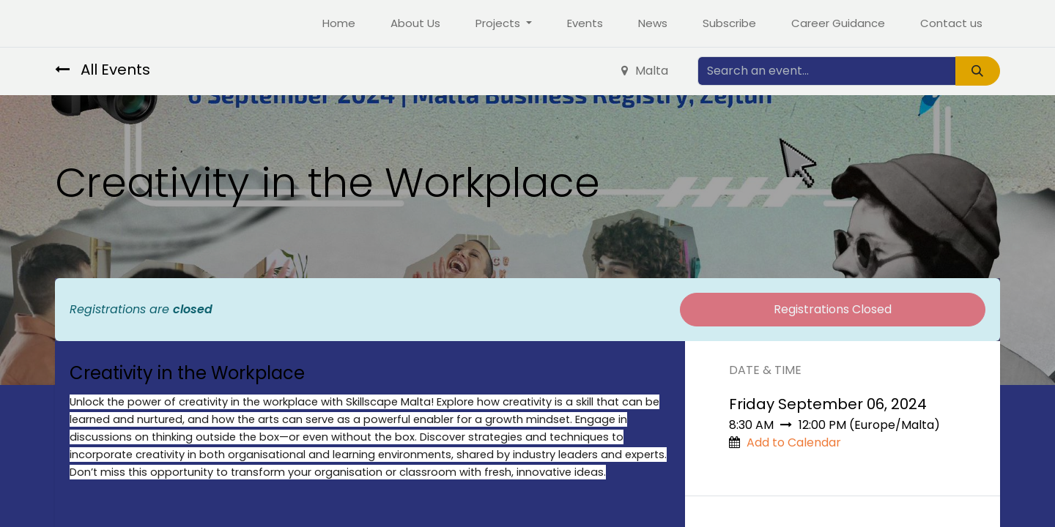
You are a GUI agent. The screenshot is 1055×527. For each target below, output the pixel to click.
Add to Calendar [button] (794, 442)
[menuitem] (339, 24)
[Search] (977, 71)
